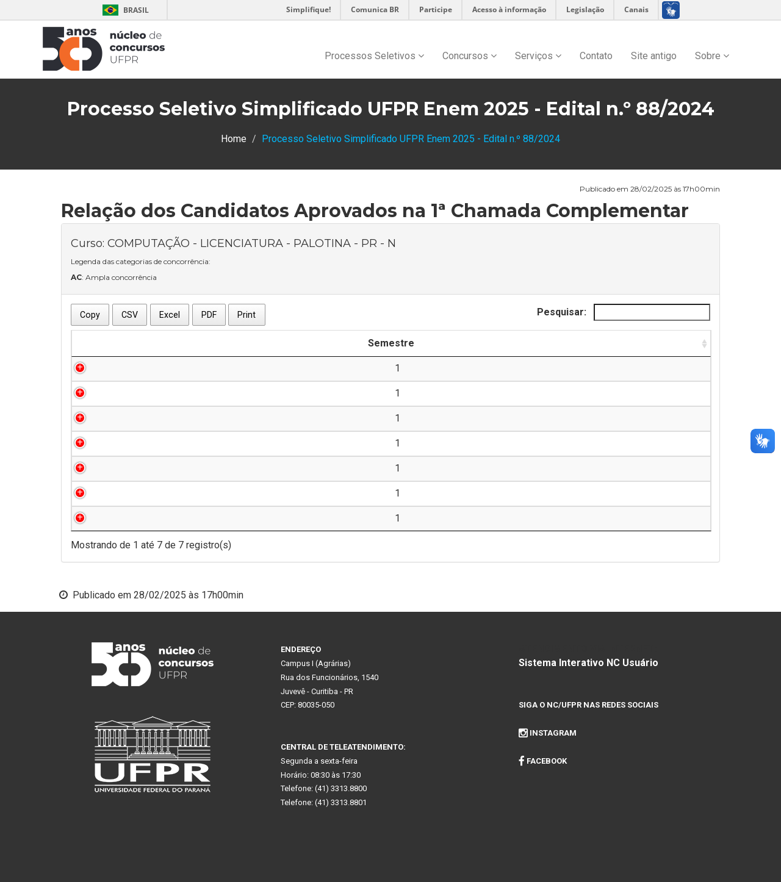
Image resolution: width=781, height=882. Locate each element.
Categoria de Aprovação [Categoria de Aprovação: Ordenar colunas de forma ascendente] (610, 343)
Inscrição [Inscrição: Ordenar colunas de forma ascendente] (223, 343)
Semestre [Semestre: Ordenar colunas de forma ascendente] (122, 343)
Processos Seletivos (374, 56)
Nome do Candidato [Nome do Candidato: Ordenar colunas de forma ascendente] (328, 343)
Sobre (712, 56)
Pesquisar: (623, 312)
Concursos (469, 56)
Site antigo (654, 56)
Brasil (123, 10)
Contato (596, 56)
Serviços (538, 56)
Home (234, 139)
